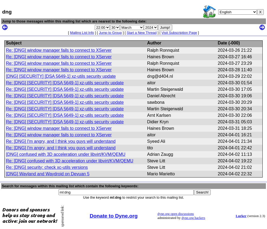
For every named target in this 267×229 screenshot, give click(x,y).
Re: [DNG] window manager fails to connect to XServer (59, 50)
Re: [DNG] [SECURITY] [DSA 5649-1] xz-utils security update (65, 82)
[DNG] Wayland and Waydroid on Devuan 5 (47, 174)
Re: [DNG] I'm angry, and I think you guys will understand (61, 141)
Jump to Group (110, 33)
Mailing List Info (82, 33)
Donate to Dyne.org (114, 216)
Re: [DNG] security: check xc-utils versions (47, 167)
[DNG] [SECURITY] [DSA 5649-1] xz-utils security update (61, 76)
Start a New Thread (142, 33)
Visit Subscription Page (179, 33)
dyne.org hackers (193, 218)
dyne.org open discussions (176, 214)
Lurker (241, 216)
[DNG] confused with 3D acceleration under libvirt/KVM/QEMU (65, 154)
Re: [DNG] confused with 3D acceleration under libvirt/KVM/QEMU (69, 161)
